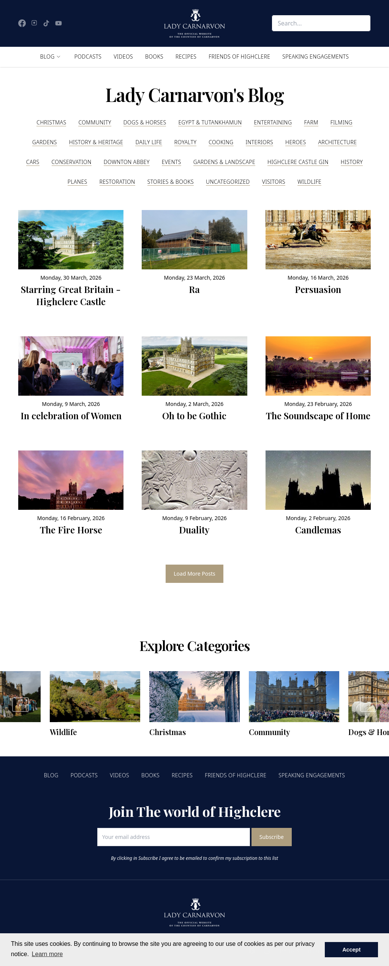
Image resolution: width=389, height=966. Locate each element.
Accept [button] (351, 950)
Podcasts (88, 56)
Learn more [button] (47, 954)
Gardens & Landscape (224, 162)
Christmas (51, 122)
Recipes (186, 56)
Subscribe (271, 836)
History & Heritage (96, 142)
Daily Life (148, 142)
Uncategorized (228, 181)
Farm (311, 122)
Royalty (185, 142)
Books (154, 56)
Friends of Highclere (239, 56)
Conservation (72, 162)
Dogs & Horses (144, 122)
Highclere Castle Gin (298, 162)
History (352, 162)
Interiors (259, 142)
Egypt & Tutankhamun (210, 122)
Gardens (44, 142)
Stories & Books (170, 181)
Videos (123, 56)
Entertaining (273, 122)
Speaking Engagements (315, 56)
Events (171, 162)
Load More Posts (194, 573)
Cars (33, 162)
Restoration (117, 181)
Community (94, 122)
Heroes (295, 142)
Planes (77, 181)
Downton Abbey (127, 162)
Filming (341, 122)
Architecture (337, 142)
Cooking (221, 142)
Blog (47, 56)
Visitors (273, 181)
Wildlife (309, 181)
